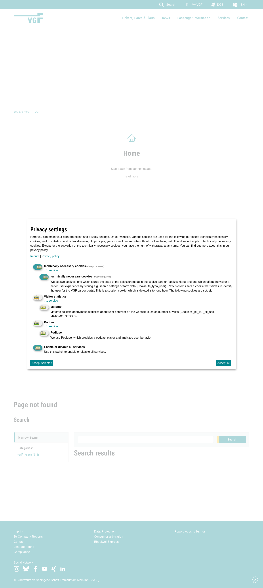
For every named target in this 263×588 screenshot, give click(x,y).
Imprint (34, 256)
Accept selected (41, 363)
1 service (51, 270)
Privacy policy (51, 256)
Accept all (223, 363)
